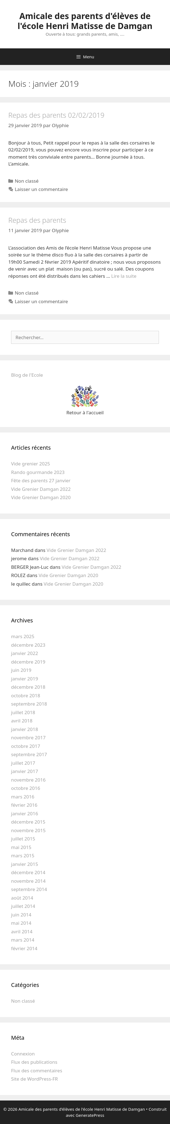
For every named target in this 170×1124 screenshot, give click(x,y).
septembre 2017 (29, 754)
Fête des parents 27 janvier (41, 480)
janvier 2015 (24, 864)
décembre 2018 (28, 687)
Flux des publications (34, 1062)
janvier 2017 (24, 771)
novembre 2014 (28, 881)
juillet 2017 (23, 763)
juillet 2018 (23, 712)
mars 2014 (22, 940)
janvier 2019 (24, 678)
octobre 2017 (25, 746)
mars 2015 (22, 855)
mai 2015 (21, 847)
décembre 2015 (28, 822)
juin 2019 (21, 670)
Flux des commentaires (36, 1070)
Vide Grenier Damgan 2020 (41, 497)
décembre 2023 (28, 645)
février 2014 (24, 948)
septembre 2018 (29, 704)
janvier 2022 (24, 653)
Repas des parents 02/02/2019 (56, 115)
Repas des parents (37, 220)
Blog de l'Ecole (27, 375)
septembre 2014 (29, 889)
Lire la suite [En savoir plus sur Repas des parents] (123, 276)
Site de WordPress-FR (34, 1079)
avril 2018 (21, 720)
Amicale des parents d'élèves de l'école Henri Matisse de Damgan (85, 21)
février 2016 (24, 805)
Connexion (23, 1053)
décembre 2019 (28, 662)
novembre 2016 (28, 780)
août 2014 (22, 898)
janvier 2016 (24, 813)
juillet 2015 (23, 838)
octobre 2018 (25, 695)
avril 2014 (21, 931)
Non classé (26, 181)
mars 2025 (22, 636)
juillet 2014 (23, 906)
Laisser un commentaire (41, 189)
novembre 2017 (28, 737)
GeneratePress (90, 1115)
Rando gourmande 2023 (38, 472)
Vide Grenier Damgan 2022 (41, 489)
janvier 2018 (24, 729)
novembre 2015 (28, 830)
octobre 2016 (25, 788)
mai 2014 (21, 923)
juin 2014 (21, 914)
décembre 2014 (28, 872)
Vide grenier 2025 (30, 463)
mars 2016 (22, 796)
